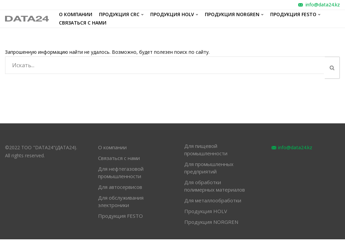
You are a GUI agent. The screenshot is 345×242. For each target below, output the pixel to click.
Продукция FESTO (120, 218)
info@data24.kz (323, 4)
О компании (75, 14)
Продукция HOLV (205, 213)
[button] (332, 67)
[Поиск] (165, 65)
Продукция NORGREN (211, 224)
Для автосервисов (120, 189)
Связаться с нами (82, 23)
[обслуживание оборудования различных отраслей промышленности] (27, 19)
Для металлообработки (212, 203)
